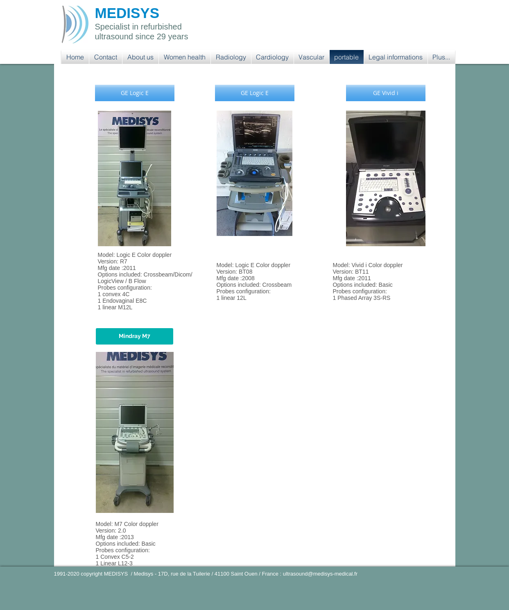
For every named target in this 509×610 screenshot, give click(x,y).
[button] (184, 57)
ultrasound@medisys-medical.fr (320, 574)
